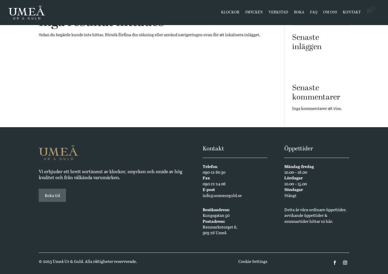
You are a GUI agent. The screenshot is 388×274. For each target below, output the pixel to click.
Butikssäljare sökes (310, 65)
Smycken (254, 13)
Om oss (330, 13)
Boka (299, 13)
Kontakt (352, 13)
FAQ (313, 13)
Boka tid (52, 195)
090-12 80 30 (214, 172)
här (329, 221)
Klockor (230, 13)
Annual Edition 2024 (311, 73)
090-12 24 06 (214, 184)
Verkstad (278, 13)
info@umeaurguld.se (222, 195)
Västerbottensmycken (312, 57)
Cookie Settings (252, 261)
